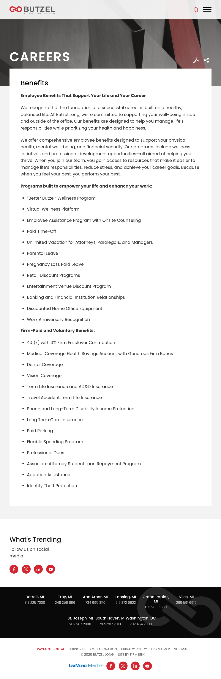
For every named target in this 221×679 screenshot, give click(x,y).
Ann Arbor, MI (95, 596)
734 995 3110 (95, 602)
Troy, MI (65, 596)
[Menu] (207, 10)
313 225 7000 (34, 602)
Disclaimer (160, 649)
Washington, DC (141, 618)
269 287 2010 (110, 624)
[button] (206, 60)
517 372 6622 (125, 602)
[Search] (196, 9)
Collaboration (103, 649)
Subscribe (77, 649)
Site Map (181, 649)
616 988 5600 (156, 607)
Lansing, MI (125, 596)
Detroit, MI (34, 596)
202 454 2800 (141, 624)
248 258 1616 (65, 602)
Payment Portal (51, 649)
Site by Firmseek (131, 654)
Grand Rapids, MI (156, 599)
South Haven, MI (111, 618)
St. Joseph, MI (80, 618)
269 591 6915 (186, 602)
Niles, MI (186, 596)
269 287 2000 (80, 624)
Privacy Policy (134, 649)
